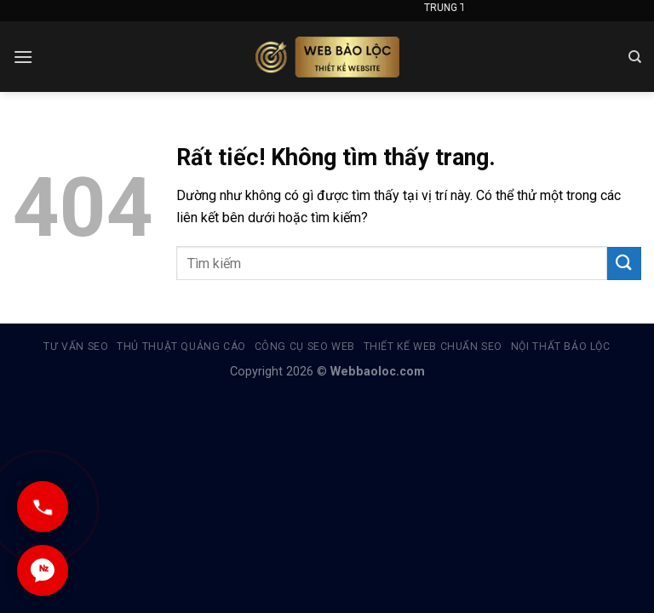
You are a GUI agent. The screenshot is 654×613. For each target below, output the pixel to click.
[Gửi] (624, 263)
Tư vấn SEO (75, 346)
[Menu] (23, 56)
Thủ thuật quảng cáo (181, 346)
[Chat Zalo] (42, 570)
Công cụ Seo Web (305, 346)
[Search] (634, 57)
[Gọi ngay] (42, 506)
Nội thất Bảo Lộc (561, 346)
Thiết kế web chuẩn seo (433, 346)
